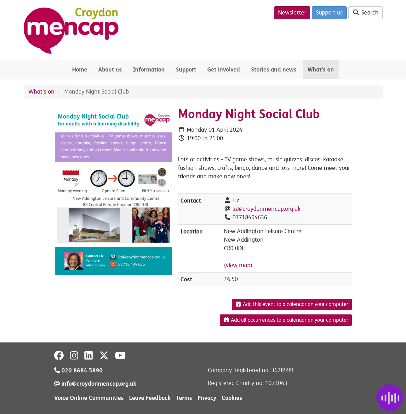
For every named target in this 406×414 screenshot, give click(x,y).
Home (79, 69)
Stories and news (273, 69)
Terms (184, 397)
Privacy (206, 397)
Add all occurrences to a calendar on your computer (285, 320)
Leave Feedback (150, 397)
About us (110, 69)
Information (149, 69)
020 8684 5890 (78, 370)
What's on (320, 69)
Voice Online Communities (89, 397)
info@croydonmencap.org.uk (95, 383)
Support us (329, 12)
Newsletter (292, 12)
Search (365, 12)
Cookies (232, 397)
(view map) (238, 265)
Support (186, 69)
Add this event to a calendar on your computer (291, 304)
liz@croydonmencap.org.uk (266, 208)
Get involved (223, 69)
